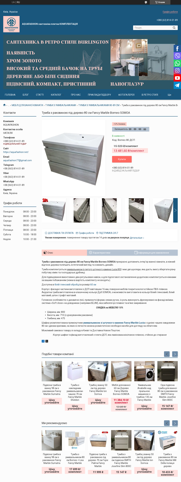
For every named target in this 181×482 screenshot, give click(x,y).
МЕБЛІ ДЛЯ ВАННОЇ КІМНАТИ (27, 105)
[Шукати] (174, 27)
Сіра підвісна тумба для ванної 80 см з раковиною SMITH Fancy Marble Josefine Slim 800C (168, 392)
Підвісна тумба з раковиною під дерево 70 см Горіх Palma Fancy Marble (98, 460)
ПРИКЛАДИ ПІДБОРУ (99, 94)
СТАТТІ (40, 94)
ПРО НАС (76, 94)
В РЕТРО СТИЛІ (150, 94)
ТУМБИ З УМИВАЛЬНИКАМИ (60, 105)
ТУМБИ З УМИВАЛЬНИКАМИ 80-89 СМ (98, 105)
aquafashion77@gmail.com (17, 160)
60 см (93, 284)
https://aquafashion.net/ (16, 152)
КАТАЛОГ (56, 94)
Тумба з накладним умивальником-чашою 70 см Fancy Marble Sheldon (75, 392)
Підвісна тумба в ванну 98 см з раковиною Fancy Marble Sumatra (52, 389)
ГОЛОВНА (10, 94)
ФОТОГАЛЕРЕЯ (126, 94)
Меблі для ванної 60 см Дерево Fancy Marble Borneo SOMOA (121, 389)
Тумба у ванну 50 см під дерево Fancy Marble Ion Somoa (98, 389)
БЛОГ (26, 94)
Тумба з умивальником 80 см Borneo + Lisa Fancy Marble (75, 459)
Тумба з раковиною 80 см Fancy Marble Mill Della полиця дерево (167, 460)
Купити (122, 159)
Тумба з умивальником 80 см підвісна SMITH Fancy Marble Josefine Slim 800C (121, 460)
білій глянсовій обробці (67, 284)
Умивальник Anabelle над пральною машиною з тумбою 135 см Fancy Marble (144, 392)
